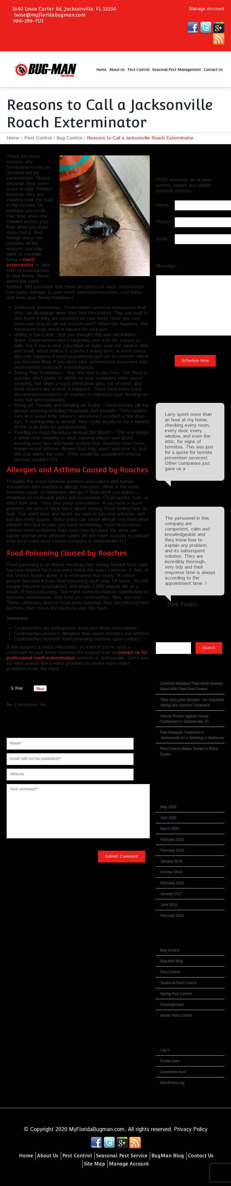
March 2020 (169, 829)
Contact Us (213, 70)
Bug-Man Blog (171, 961)
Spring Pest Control (176, 994)
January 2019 (171, 861)
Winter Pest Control (176, 1015)
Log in (165, 1050)
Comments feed (173, 1072)
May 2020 (168, 807)
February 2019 (172, 850)
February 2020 (172, 839)
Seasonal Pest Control (178, 983)
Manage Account (206, 9)
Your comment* (78, 811)
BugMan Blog (167, 1156)
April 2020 (168, 818)
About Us (117, 70)
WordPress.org (172, 1083)
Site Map (94, 1164)
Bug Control (69, 138)
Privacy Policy (191, 1129)
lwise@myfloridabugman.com (49, 15)
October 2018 (171, 872)
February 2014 (172, 915)
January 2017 (171, 894)
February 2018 (172, 883)
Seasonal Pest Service (121, 1156)
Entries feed (170, 1061)
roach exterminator (20, 262)
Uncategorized (171, 1005)
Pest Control (138, 70)
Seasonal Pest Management (176, 70)
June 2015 (168, 905)
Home (101, 70)
